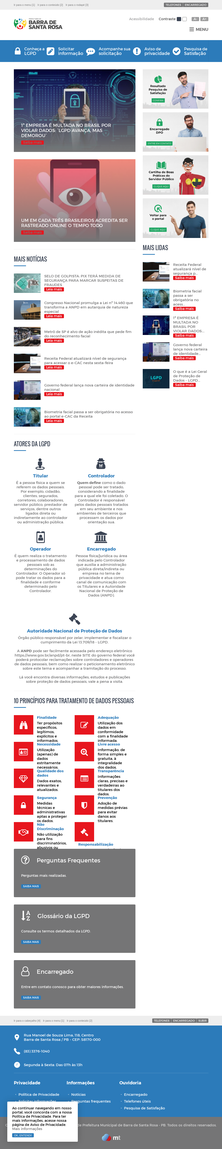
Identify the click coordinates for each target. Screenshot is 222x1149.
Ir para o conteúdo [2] (50, 4)
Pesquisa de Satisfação (144, 1108)
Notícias (78, 1094)
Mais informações (27, 1129)
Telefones (173, 4)
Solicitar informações (37, 1101)
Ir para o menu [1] (24, 4)
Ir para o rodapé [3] (77, 4)
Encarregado (195, 4)
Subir (202, 1020)
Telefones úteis (137, 1101)
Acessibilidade (141, 19)
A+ (204, 19)
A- (195, 19)
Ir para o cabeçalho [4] (27, 1020)
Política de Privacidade (38, 1094)
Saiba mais (31, 886)
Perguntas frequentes (91, 1101)
